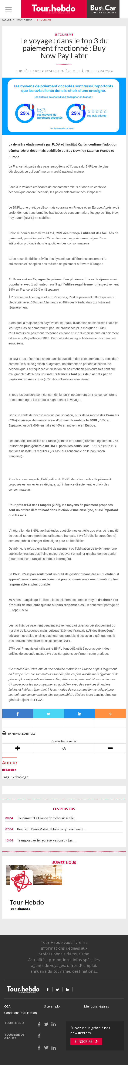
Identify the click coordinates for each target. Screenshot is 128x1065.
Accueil (6, 19)
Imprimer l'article (21, 733)
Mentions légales (96, 1006)
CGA (7, 1006)
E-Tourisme (44, 19)
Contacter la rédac (64, 741)
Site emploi (52, 1006)
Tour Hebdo (24, 19)
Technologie (19, 777)
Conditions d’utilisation (20, 1013)
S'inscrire (83, 1041)
